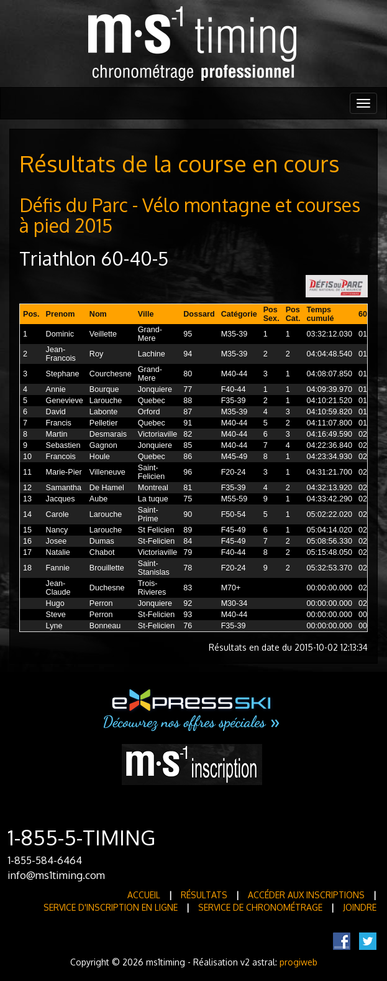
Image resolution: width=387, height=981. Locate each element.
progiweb (298, 962)
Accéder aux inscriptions (306, 895)
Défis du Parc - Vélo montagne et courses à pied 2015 (189, 215)
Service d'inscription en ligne (110, 907)
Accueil (143, 895)
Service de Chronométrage (260, 907)
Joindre (359, 907)
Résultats (204, 895)
